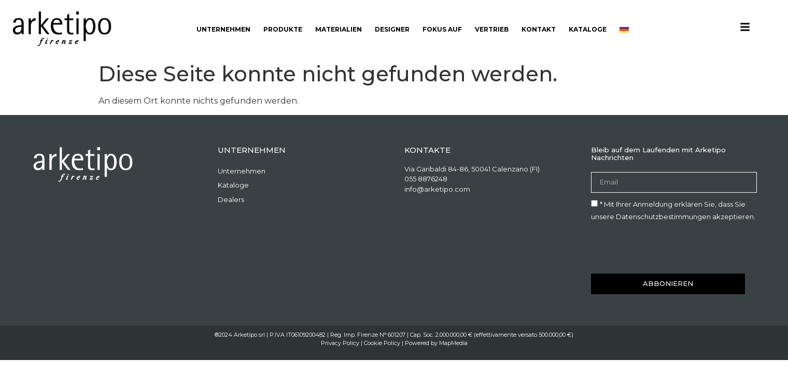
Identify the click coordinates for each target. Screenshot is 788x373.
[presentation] (670, 248)
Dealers (231, 199)
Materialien (338, 29)
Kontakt (539, 29)
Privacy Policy (340, 343)
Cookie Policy (382, 343)
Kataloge (588, 29)
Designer (392, 29)
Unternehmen (223, 29)
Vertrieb (492, 29)
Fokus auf (442, 29)
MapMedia (453, 343)
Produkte (282, 29)
